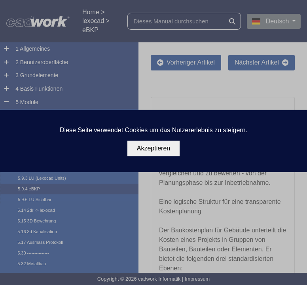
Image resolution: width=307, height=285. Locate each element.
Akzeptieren (154, 148)
